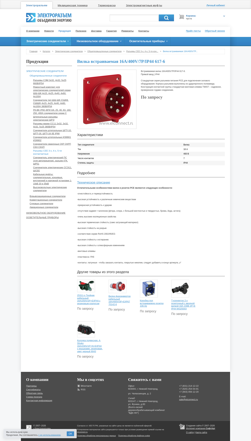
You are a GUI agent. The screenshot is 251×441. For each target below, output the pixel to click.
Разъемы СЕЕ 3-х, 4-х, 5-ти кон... (142, 51)
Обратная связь (34, 393)
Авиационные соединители (44, 207)
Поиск (166, 17)
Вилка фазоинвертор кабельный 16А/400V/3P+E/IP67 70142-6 (120, 300)
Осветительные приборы (42, 217)
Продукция (65, 31)
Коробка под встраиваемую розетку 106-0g (152, 303)
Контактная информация (39, 400)
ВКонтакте (86, 386)
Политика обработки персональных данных (96, 436)
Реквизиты (127, 31)
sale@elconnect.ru (188, 399)
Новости (49, 31)
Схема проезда (34, 397)
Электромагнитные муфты (144, 5)
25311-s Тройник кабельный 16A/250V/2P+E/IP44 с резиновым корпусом (88, 299)
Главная (33, 51)
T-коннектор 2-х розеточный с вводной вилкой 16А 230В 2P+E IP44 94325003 (183, 304)
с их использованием (49, 435)
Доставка (96, 31)
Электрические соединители (69, 51)
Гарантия (111, 31)
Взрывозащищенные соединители (48, 196)
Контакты (143, 31)
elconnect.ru (82, 432)
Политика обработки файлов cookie (134, 436)
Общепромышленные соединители (104, 51)
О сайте (190, 432)
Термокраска (107, 5)
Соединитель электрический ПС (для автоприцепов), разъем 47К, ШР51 (50, 160)
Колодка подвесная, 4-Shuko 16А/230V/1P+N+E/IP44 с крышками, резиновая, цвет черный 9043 (90, 346)
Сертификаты (33, 389)
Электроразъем (36, 5)
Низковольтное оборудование (46, 213)
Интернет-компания (200, 428)
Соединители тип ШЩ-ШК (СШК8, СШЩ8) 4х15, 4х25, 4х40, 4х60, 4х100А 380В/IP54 (51, 103)
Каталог (46, 51)
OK (70, 433)
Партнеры (31, 386)
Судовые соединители (41, 203)
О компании (32, 31)
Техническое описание (93, 182)
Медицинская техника (73, 5)
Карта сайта (201, 432)
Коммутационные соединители (46, 200)
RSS (83, 389)
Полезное (81, 31)
